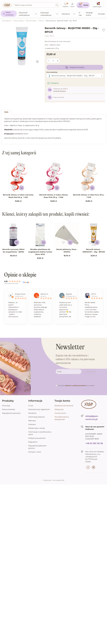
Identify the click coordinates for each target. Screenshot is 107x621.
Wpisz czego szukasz (23, 5)
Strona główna (6, 20)
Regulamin (33, 442)
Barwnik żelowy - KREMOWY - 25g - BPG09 (94, 250)
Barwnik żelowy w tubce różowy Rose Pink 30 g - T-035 (53, 196)
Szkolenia (32, 413)
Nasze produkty (19, 20)
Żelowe (41, 20)
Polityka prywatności (37, 438)
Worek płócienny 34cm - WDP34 (67, 250)
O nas (30, 406)
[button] (83, 5)
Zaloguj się (59, 409)
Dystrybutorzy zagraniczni (39, 409)
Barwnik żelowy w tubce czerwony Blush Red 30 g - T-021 (18, 196)
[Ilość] (53, 60)
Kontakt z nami (34, 452)
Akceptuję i (76, 385)
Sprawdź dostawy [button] (59, 91)
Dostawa (32, 424)
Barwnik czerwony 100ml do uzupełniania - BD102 (13, 250)
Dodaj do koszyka (74, 67)
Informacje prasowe (36, 417)
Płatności (32, 421)
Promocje (6, 406)
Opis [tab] (6, 112)
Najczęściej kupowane (11, 413)
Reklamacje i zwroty (36, 428)
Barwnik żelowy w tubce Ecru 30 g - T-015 (89, 196)
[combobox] (74, 75)
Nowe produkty (8, 409)
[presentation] (71, 380)
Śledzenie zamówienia (64, 406)
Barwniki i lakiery (31, 20)
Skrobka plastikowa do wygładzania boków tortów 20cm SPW (40, 251)
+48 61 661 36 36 (94, 443)
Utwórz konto (60, 413)
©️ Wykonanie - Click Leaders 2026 (53, 480)
